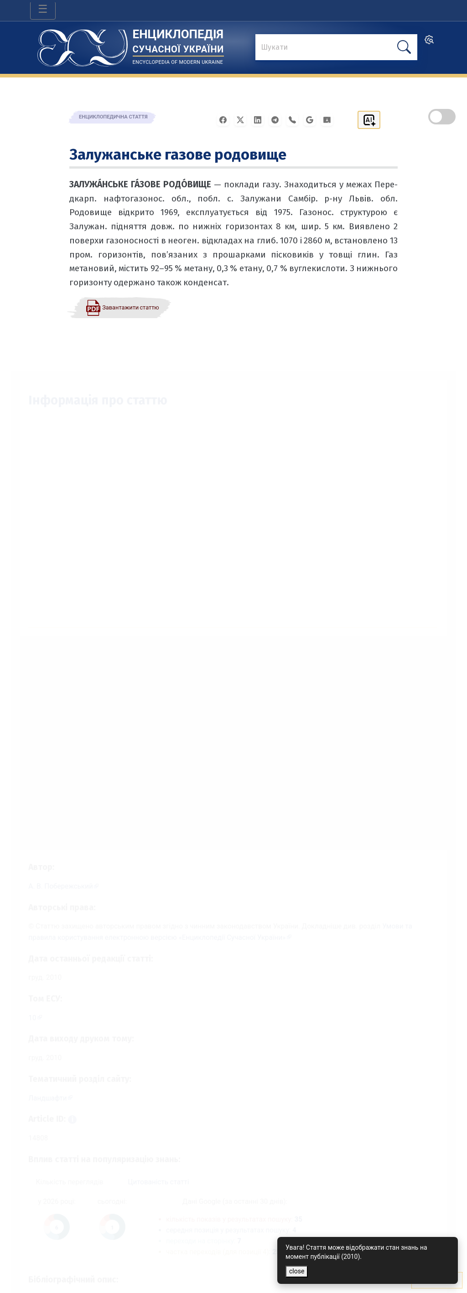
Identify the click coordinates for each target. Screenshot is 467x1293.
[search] (429, 42)
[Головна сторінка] (82, 45)
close (296, 1271)
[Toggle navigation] (43, 10)
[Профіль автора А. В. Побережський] (55, 872)
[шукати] (404, 47)
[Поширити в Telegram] (277, 119)
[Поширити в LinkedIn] (260, 119)
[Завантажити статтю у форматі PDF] (122, 307)
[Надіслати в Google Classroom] (329, 119)
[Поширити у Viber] (295, 119)
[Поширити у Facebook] (225, 119)
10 (22, 1010)
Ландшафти (38, 1095)
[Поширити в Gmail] (312, 119)
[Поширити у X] (243, 119)
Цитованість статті (155, 1183)
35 (301, 1222)
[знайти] (336, 48)
